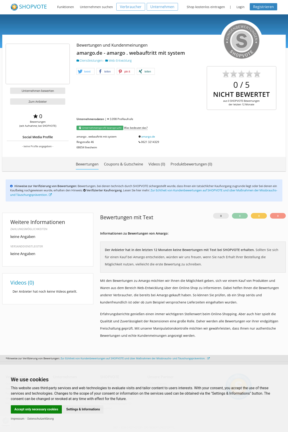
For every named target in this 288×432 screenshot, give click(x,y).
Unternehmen (162, 6)
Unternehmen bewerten (38, 91)
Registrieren (263, 6)
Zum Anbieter (38, 102)
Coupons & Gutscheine (123, 164)
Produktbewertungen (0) (191, 164)
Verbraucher (131, 6)
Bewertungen (87, 164)
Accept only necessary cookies (36, 409)
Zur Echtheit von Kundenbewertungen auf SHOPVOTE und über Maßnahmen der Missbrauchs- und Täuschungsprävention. (135, 358)
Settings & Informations (83, 409)
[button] (85, 71)
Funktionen (65, 7)
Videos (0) (156, 164)
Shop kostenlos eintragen (206, 7)
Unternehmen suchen (96, 7)
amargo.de (148, 136)
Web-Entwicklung (118, 60)
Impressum (17, 418)
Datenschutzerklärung (40, 418)
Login (240, 7)
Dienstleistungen (89, 60)
